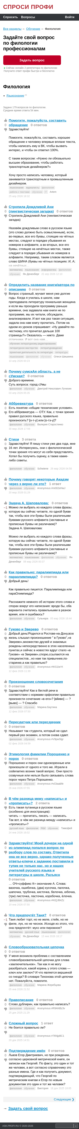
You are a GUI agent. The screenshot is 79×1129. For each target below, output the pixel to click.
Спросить (10, 17)
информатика (48, 269)
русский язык (17, 828)
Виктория (42, 1088)
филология (48, 187)
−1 (6, 507)
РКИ (43, 828)
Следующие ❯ (64, 1099)
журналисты (32, 187)
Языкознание (15, 95)
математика (16, 269)
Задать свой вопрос (28, 1108)
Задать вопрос (32, 60)
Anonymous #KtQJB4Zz (50, 900)
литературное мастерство (24, 348)
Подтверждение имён (27, 1051)
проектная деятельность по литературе (31, 352)
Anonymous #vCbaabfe (50, 783)
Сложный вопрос (23, 1023)
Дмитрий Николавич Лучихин (54, 388)
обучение (37, 192)
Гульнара (42, 618)
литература (61, 352)
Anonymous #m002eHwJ (51, 488)
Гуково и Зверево (24, 629)
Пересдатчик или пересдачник (35, 722)
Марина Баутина (47, 707)
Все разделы (12, 29)
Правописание (21, 1000)
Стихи (14, 439)
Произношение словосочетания (36, 682)
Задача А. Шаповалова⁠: (29, 503)
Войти (69, 17)
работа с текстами (20, 192)
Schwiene (42, 468)
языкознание (17, 187)
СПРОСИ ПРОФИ (28, 7)
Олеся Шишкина (63, 356)
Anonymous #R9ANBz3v (51, 1008)
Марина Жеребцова (49, 984)
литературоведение (51, 348)
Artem (53, 191)
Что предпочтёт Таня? (28, 915)
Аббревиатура (21, 403)
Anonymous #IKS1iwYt (50, 666)
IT (46, 192)
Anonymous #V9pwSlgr (50, 739)
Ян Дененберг (31, 274)
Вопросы (28, 17)
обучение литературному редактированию (33, 343)
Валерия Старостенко (50, 424)
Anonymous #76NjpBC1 (50, 1035)
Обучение (33, 29)
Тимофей (66, 828)
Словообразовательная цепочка (36, 947)
